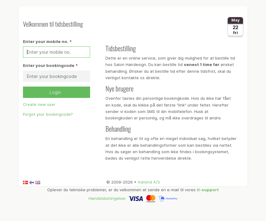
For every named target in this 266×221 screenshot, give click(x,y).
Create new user (39, 104)
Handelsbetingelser (107, 198)
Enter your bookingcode (48, 65)
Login (56, 92)
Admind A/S (149, 182)
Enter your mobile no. (45, 41)
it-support (208, 189)
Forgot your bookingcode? (48, 114)
